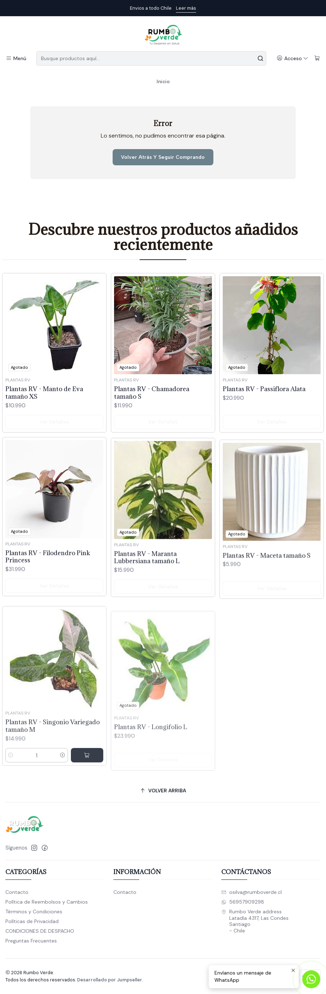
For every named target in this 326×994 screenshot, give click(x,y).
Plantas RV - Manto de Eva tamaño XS (44, 408)
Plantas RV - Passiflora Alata (264, 422)
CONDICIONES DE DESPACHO (39, 931)
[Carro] (317, 58)
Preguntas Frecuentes (31, 940)
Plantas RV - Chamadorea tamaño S (151, 417)
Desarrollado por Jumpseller (109, 980)
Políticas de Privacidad (32, 921)
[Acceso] (292, 58)
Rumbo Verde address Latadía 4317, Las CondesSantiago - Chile (255, 921)
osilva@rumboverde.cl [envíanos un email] (251, 892)
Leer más (186, 8)
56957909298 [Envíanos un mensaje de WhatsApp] (242, 902)
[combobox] (151, 58)
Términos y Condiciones (33, 911)
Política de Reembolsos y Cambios (46, 902)
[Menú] (16, 58)
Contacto (16, 892)
